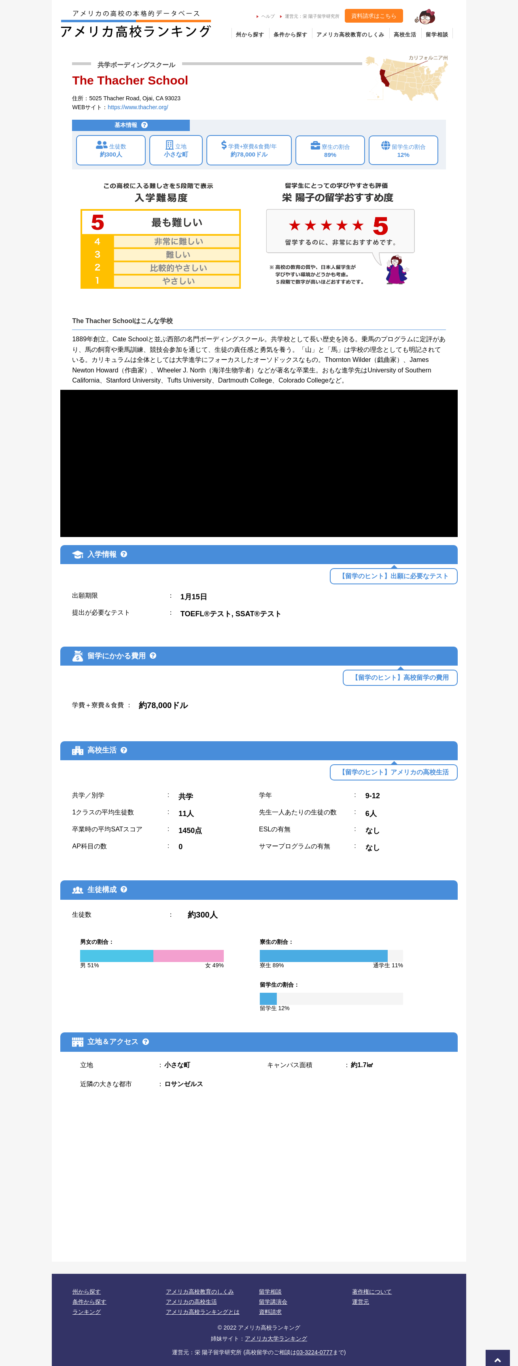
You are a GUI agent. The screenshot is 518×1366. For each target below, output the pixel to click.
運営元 (360, 1301)
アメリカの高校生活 (191, 1301)
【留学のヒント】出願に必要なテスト (394, 576)
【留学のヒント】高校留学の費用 (400, 677)
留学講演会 (273, 1301)
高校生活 (405, 35)
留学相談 (437, 35)
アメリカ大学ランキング (276, 1338)
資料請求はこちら (374, 16)
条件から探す (291, 35)
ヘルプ (266, 16)
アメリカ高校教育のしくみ (350, 35)
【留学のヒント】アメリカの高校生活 (394, 772)
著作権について (372, 1291)
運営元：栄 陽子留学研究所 (310, 16)
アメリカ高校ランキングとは (203, 1312)
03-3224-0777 (314, 1352)
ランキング (86, 1312)
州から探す (250, 35)
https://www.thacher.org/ (138, 107)
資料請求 (270, 1312)
